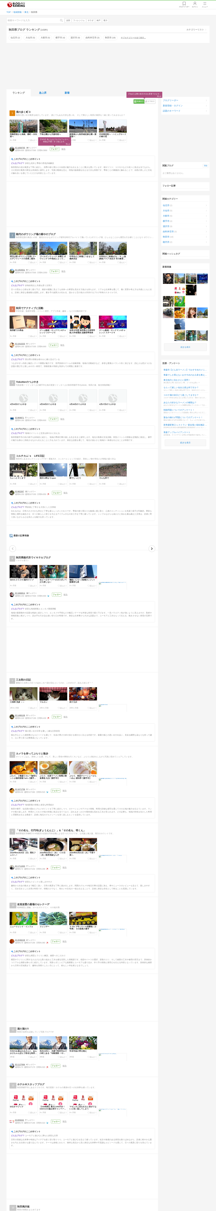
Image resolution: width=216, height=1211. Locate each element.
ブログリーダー (170, 100)
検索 (62, 20)
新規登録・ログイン (173, 105)
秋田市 (110, 37)
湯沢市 (75, 37)
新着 (67, 92)
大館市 (45, 37)
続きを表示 (185, 316)
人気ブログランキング (16, 4)
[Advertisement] (108, 65)
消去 (205, 166)
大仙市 (30, 37)
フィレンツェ (79, 20)
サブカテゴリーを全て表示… (133, 38)
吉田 (68, 20)
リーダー (184, 7)
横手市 (60, 37)
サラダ (91, 20)
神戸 (98, 20)
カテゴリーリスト (195, 29)
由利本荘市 (92, 37)
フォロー (55, 149)
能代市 (167, 242)
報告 (63, 149)
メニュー (205, 7)
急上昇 (43, 92)
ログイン (195, 7)
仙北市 (15, 37)
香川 (105, 20)
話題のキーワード (171, 111)
